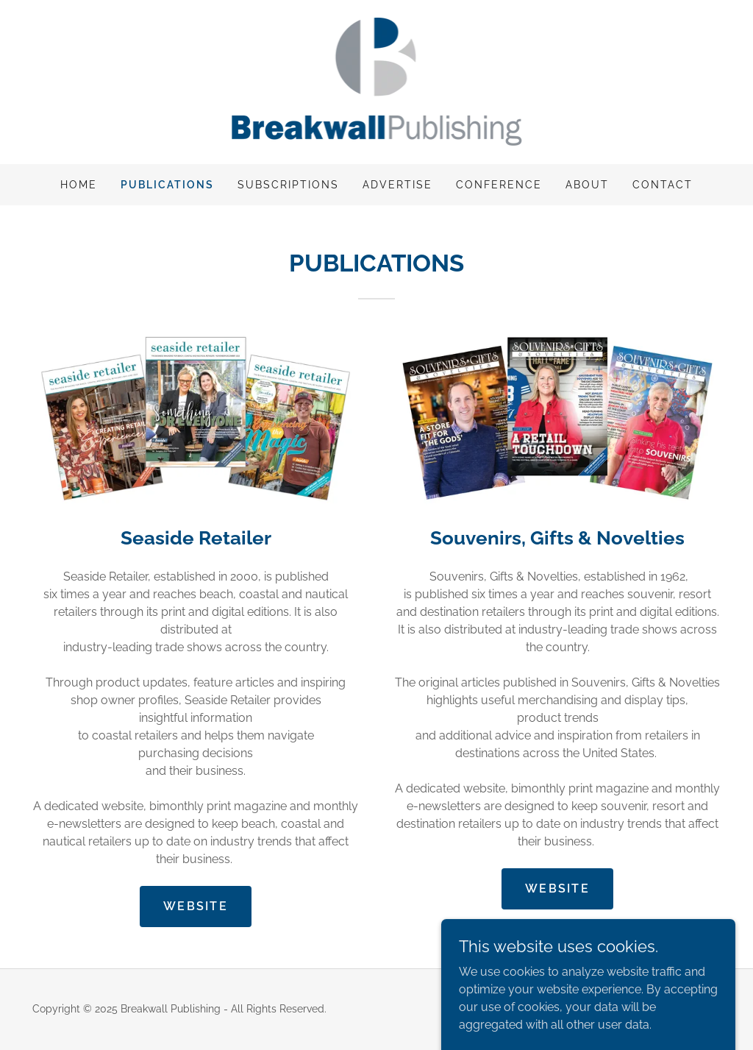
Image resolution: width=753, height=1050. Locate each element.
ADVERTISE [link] (397, 185)
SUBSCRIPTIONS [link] (288, 185)
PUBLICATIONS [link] (167, 185)
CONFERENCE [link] (499, 185)
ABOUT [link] (587, 185)
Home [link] (78, 185)
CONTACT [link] (662, 185)
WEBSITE (195, 906)
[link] (377, 81)
